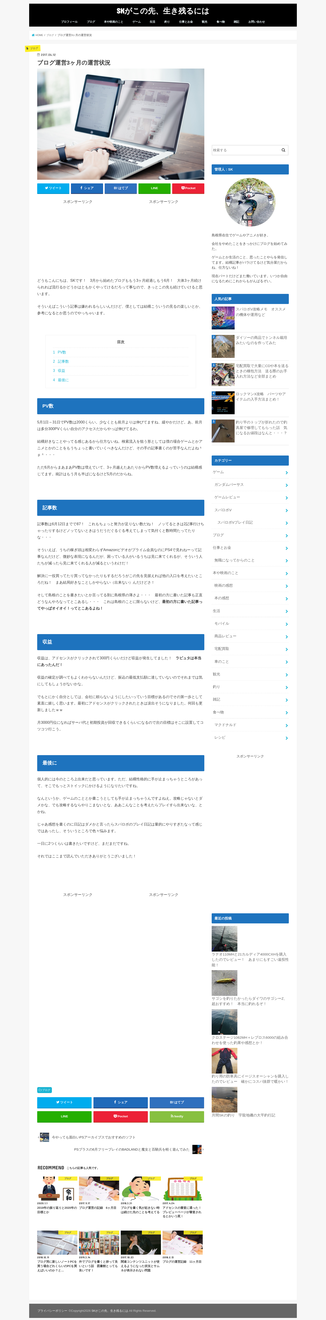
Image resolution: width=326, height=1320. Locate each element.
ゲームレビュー (226, 496)
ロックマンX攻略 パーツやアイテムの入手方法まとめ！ (261, 396)
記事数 (61, 361)
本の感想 (221, 592)
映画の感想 (223, 580)
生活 (152, 21)
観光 (204, 21)
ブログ (91, 21)
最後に (61, 380)
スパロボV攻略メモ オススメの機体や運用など (261, 311)
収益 (59, 371)
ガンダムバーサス (228, 484)
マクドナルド (224, 713)
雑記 (236, 21)
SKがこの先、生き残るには (163, 10)
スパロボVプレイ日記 (233, 520)
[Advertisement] (77, 236)
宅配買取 (221, 641)
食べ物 (220, 21)
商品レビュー (224, 629)
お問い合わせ (256, 21)
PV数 (59, 352)
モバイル (221, 617)
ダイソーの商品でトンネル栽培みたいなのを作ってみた (261, 340)
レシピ (219, 726)
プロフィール (69, 21)
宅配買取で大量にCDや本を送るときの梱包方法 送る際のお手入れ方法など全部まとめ (261, 371)
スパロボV (222, 508)
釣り (167, 21)
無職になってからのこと (233, 556)
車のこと (221, 653)
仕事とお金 (186, 21)
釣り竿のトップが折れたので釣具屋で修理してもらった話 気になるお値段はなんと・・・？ (261, 427)
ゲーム (136, 21)
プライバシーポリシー (52, 1312)
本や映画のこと (113, 21)
